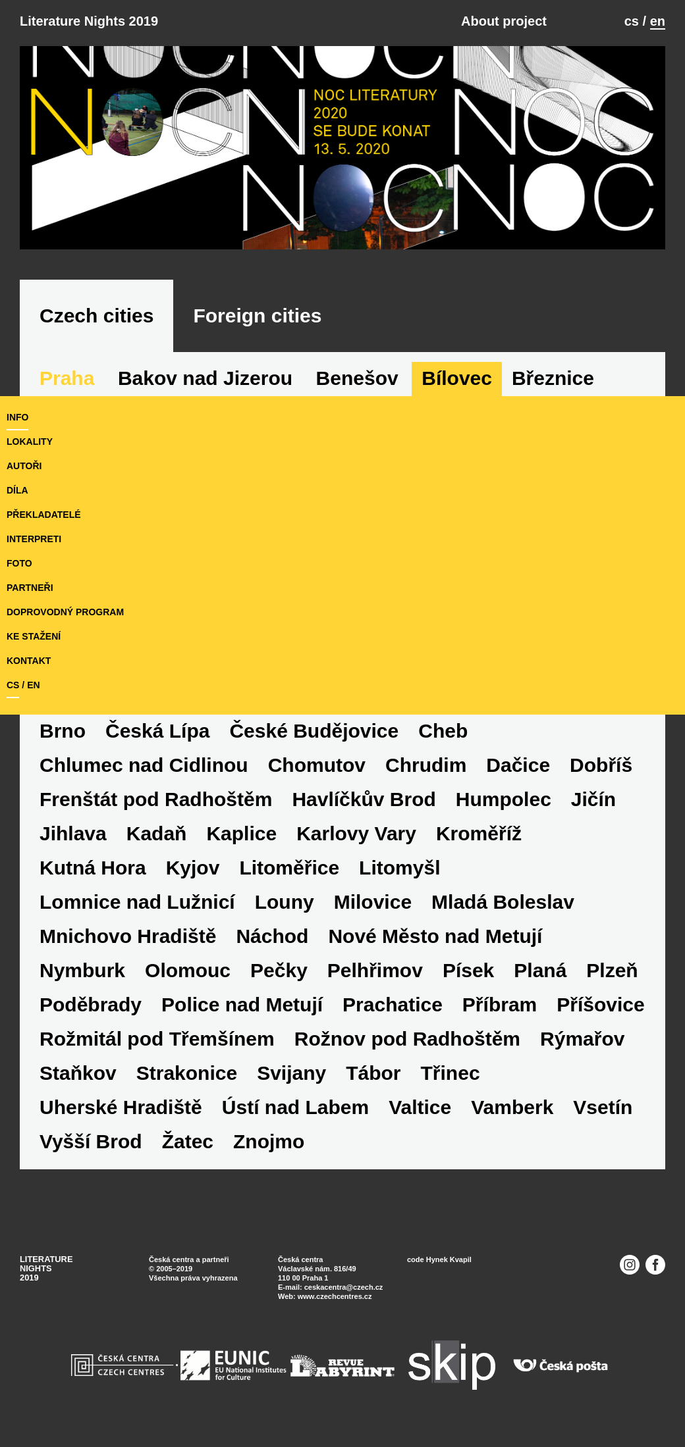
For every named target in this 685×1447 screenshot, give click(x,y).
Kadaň (156, 833)
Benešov (357, 378)
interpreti (34, 539)
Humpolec (503, 799)
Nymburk (82, 970)
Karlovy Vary (356, 833)
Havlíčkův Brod (363, 799)
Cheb (443, 731)
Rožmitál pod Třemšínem (157, 1039)
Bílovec (457, 378)
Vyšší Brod (91, 1141)
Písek (468, 970)
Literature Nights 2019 (89, 21)
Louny (284, 902)
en (657, 21)
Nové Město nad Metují (435, 936)
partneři (30, 587)
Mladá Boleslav (502, 902)
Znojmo (268, 1141)
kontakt (29, 660)
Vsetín (602, 1107)
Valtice (420, 1107)
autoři (24, 466)
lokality (30, 441)
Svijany (291, 1073)
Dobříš (601, 765)
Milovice (373, 902)
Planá (540, 970)
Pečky (279, 970)
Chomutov (317, 765)
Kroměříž (479, 833)
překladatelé (44, 514)
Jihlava (73, 833)
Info (17, 417)
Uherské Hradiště (121, 1107)
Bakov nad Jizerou (205, 378)
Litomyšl (399, 867)
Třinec (450, 1073)
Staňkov (78, 1073)
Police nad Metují (242, 1004)
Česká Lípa (157, 731)
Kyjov (193, 867)
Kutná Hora (93, 867)
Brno (63, 731)
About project (504, 21)
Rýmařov (582, 1039)
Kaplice (241, 833)
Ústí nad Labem (295, 1107)
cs (631, 21)
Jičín (593, 799)
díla (17, 490)
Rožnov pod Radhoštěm (407, 1039)
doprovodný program (65, 612)
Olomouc (188, 970)
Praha (67, 378)
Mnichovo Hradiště (128, 936)
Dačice (518, 765)
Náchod (272, 936)
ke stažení (34, 636)
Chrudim (425, 765)
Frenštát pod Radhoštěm (156, 799)
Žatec (187, 1141)
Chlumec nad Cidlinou (144, 765)
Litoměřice (289, 867)
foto (19, 563)
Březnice (553, 378)
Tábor (373, 1073)
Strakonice (186, 1073)
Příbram (499, 1004)
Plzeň (612, 970)
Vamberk (512, 1107)
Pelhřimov (375, 970)
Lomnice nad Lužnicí (137, 902)
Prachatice (392, 1004)
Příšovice (600, 1004)
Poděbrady (91, 1004)
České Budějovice (313, 731)
